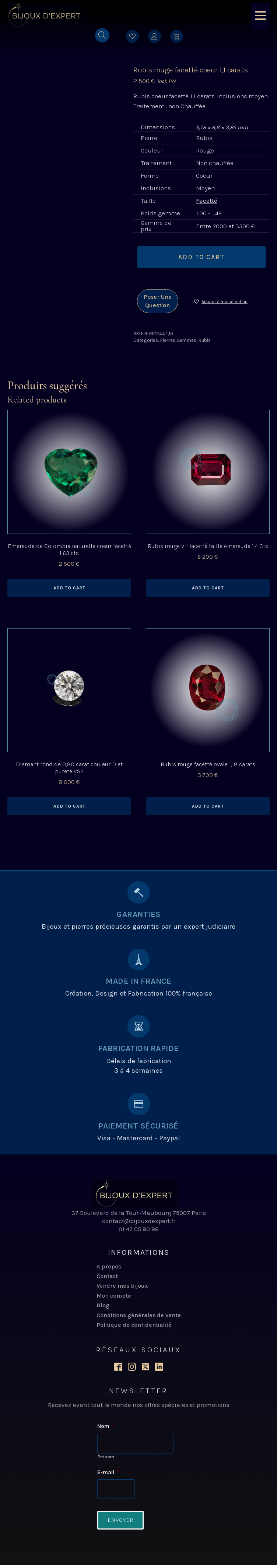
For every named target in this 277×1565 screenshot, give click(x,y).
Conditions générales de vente (139, 1315)
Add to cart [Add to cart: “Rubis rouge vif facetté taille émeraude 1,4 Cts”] (208, 587)
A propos (109, 1266)
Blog (103, 1305)
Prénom (106, 1456)
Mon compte (114, 1295)
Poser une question (158, 300)
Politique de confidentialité (134, 1324)
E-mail (108, 1472)
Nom (106, 1426)
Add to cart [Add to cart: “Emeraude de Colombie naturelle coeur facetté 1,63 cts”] (69, 587)
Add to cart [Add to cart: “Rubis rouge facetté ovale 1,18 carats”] (208, 806)
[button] (220, 301)
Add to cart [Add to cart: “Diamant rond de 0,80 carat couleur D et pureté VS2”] (69, 806)
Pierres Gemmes (178, 340)
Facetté (206, 200)
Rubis (205, 340)
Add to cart (201, 257)
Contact (107, 1276)
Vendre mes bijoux (122, 1285)
